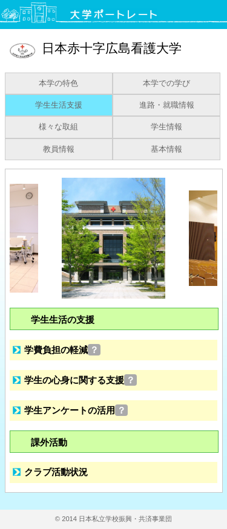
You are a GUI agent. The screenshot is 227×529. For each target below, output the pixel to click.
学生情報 (166, 127)
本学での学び (166, 83)
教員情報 (58, 149)
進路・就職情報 (166, 105)
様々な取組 (58, 127)
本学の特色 (58, 83)
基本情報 (166, 149)
